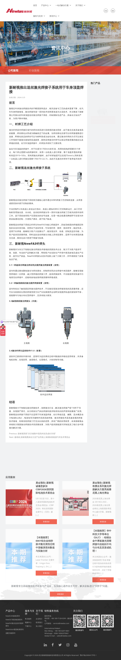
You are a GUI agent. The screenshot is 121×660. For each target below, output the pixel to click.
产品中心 (46, 5)
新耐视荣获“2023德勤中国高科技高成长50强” (37, 433)
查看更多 (46, 653)
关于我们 (80, 5)
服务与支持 (39, 16)
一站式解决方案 (63, 5)
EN (113, 11)
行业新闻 (34, 70)
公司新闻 (13, 70)
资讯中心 (54, 16)
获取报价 (60, 620)
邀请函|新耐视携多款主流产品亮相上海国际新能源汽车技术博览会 (42, 437)
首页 (35, 5)
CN (106, 11)
